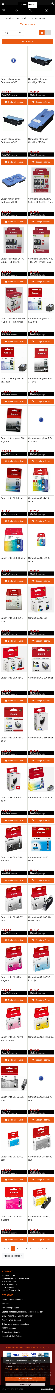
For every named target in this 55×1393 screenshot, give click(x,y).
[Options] (25, 1384)
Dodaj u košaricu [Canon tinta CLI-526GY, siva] (41, 1180)
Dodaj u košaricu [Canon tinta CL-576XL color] (14, 761)
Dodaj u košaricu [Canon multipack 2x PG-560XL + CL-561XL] (14, 282)
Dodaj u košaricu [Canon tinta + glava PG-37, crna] (41, 401)
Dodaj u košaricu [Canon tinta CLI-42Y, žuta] (41, 1060)
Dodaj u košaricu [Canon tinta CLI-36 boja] (41, 820)
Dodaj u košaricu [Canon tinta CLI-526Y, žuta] (41, 1239)
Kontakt (5, 1304)
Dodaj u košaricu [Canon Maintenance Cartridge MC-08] (14, 102)
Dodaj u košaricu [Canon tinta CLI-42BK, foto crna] (14, 880)
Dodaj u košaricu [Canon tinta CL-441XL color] (41, 521)
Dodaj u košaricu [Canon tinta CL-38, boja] (14, 521)
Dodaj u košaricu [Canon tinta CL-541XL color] (41, 581)
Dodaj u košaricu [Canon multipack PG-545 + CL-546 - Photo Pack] (14, 341)
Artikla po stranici (12, 1256)
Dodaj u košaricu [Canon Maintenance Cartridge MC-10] (41, 102)
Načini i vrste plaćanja (11, 1320)
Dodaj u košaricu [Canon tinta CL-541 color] (14, 581)
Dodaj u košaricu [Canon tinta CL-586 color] (41, 761)
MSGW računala (9, 1328)
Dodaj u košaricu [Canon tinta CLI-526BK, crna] (41, 1120)
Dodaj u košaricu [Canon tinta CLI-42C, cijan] (41, 880)
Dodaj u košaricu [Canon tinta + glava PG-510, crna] (41, 461)
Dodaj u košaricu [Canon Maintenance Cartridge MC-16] (14, 162)
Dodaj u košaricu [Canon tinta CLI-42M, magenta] (14, 1000)
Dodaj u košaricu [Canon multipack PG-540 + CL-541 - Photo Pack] (41, 282)
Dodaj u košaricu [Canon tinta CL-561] (41, 641)
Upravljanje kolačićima (12, 1336)
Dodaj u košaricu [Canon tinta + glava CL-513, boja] (14, 401)
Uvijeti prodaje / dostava (12, 1300)
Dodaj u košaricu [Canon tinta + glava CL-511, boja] (41, 341)
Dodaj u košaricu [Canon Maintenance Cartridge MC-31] (14, 222)
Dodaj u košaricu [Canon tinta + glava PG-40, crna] (14, 461)
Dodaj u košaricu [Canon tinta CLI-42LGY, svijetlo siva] (41, 940)
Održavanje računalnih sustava (15, 1324)
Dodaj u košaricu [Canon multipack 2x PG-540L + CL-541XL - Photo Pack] (41, 222)
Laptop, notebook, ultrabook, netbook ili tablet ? (22, 1312)
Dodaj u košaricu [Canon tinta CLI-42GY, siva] (14, 940)
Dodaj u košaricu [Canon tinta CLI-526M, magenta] (14, 1239)
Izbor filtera (27, 41)
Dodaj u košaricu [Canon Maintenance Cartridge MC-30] (41, 162)
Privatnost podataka (10, 1308)
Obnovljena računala (11, 1332)
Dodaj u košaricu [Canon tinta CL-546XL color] (14, 641)
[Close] (25, 1379)
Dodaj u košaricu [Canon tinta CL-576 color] (41, 701)
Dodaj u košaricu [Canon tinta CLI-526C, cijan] (14, 1180)
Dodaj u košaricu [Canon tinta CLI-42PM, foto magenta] (14, 1060)
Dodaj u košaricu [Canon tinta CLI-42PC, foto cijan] (41, 1000)
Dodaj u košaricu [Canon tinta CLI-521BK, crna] (14, 1120)
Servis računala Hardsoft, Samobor (17, 1316)
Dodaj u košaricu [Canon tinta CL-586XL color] (14, 820)
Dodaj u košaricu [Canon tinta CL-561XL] (14, 701)
